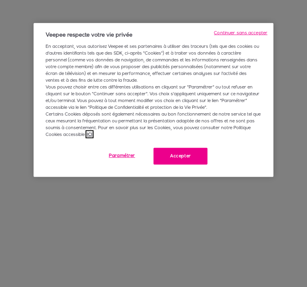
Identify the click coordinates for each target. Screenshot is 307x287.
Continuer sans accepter (240, 32)
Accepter (180, 156)
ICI (89, 134)
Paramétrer (122, 155)
